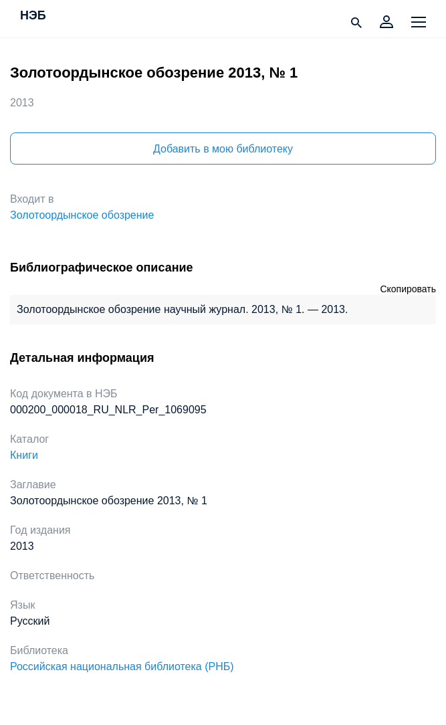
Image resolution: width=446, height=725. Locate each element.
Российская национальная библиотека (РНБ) (122, 666)
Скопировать (408, 289)
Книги (24, 455)
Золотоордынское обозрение (82, 215)
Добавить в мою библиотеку (223, 148)
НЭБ (33, 16)
